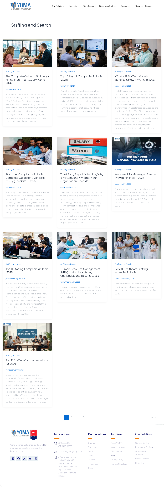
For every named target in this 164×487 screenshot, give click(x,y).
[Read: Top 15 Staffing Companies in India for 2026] (27, 336)
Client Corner (89, 6)
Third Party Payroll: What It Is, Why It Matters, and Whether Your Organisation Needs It (81, 178)
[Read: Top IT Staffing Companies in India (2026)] (27, 245)
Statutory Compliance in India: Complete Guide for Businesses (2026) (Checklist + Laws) (25, 178)
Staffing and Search (14, 71)
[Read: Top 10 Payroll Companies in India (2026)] (82, 53)
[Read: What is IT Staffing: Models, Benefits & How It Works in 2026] (136, 53)
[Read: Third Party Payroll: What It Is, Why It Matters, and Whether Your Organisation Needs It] (82, 150)
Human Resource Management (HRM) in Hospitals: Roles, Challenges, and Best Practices (80, 272)
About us (139, 6)
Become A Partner (108, 6)
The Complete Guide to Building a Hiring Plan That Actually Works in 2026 (27, 80)
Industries (74, 6)
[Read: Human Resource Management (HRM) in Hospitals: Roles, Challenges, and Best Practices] (82, 245)
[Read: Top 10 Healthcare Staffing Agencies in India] (136, 245)
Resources (126, 6)
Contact (148, 6)
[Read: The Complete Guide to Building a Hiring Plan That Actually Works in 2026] (27, 53)
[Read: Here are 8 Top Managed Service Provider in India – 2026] (136, 150)
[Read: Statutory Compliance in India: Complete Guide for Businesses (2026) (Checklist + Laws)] (27, 150)
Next (153, 417)
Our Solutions (59, 6)
